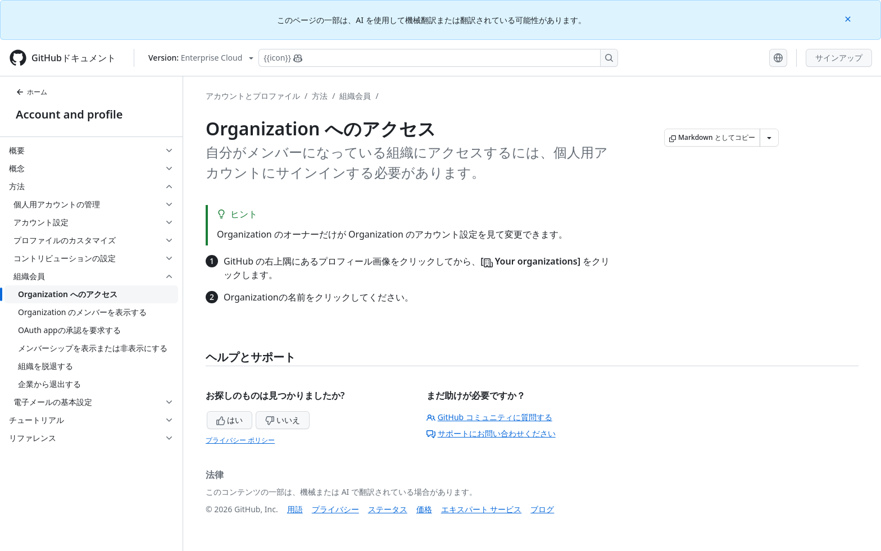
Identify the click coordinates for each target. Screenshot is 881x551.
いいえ (282, 420)
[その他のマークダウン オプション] (769, 138)
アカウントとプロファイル (253, 95)
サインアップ (838, 57)
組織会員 (355, 95)
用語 (295, 509)
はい (229, 420)
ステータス (387, 509)
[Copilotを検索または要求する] (438, 58)
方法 (320, 95)
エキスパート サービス (481, 509)
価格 (424, 509)
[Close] (849, 18)
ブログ (542, 509)
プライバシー (335, 509)
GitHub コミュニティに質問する (489, 417)
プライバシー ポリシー (240, 440)
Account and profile (69, 114)
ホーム (31, 92)
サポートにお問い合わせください (491, 433)
